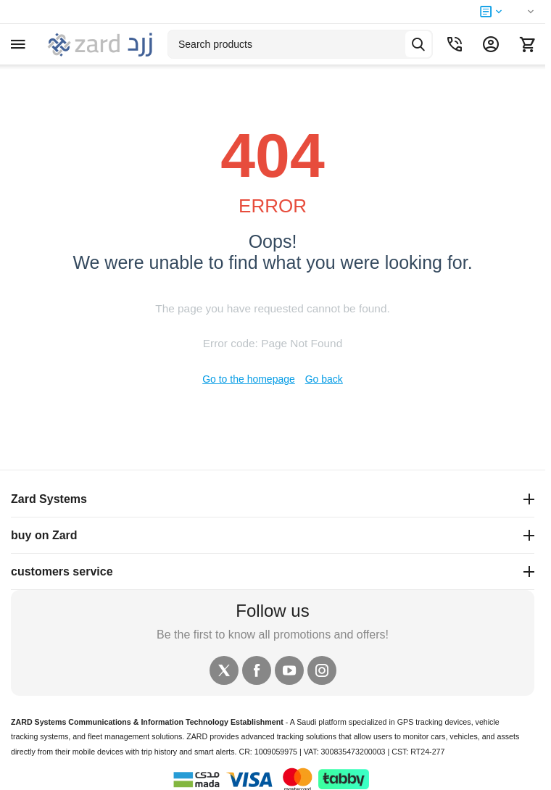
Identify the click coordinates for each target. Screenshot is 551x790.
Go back (324, 379)
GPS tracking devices (434, 722)
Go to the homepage (248, 379)
